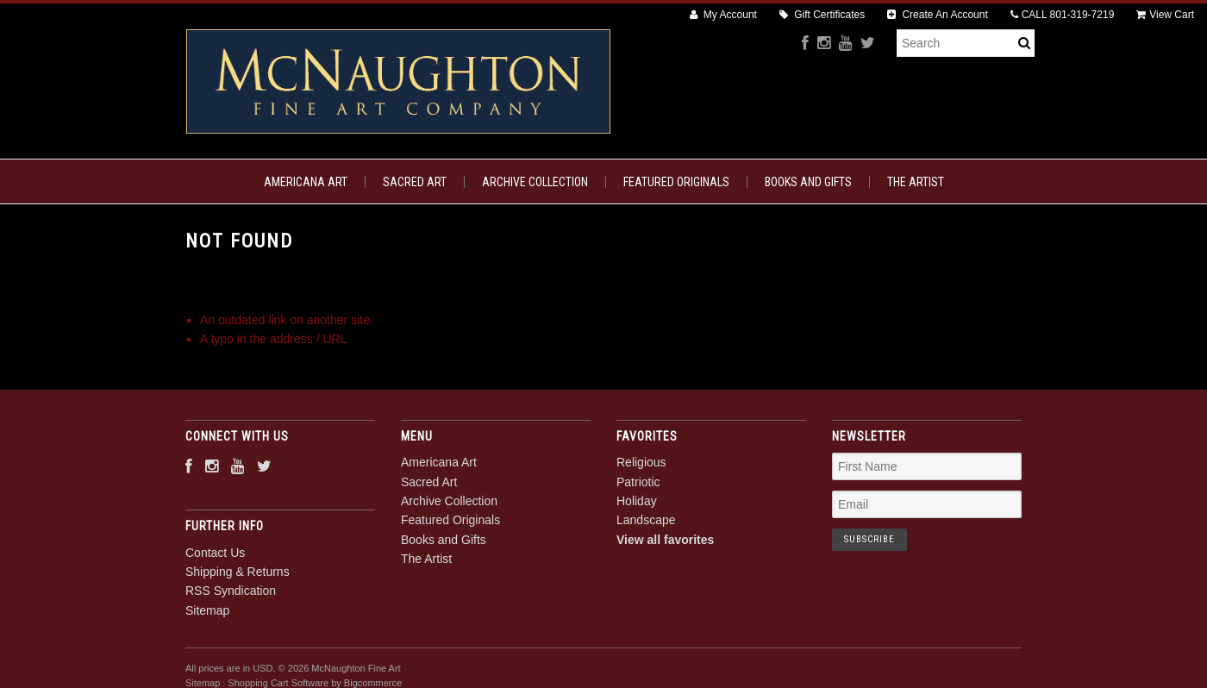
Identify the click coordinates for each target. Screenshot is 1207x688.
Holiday (636, 501)
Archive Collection (535, 182)
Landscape (646, 520)
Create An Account (937, 15)
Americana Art (305, 182)
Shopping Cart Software (278, 683)
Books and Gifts (808, 182)
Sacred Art (415, 182)
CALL (1062, 15)
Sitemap (207, 610)
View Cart (1165, 15)
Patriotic (638, 482)
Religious (641, 462)
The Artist (915, 182)
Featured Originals (676, 182)
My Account (723, 15)
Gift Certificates (822, 15)
